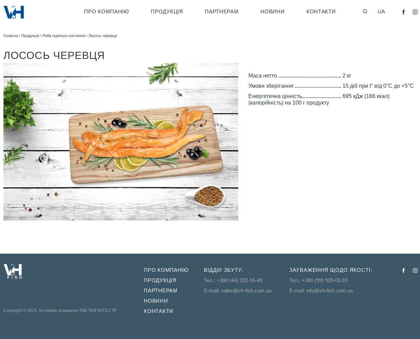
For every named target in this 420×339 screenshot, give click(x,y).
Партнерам (221, 11)
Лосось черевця (103, 36)
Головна (10, 36)
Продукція (167, 11)
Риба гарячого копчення (64, 36)
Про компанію (106, 11)
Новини (272, 11)
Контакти (321, 11)
